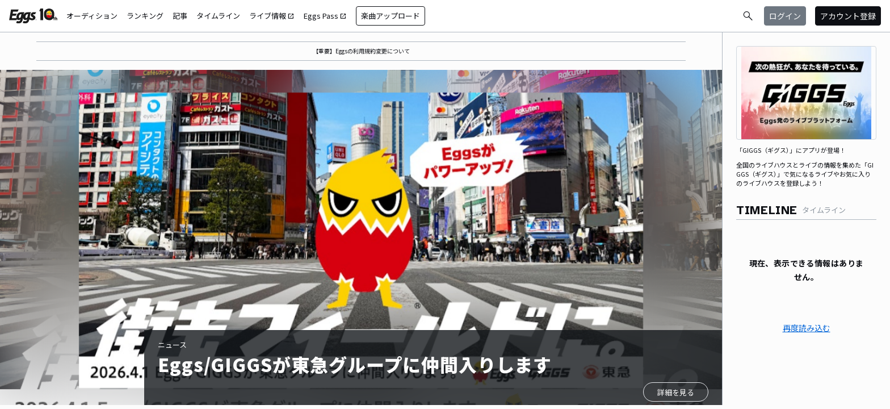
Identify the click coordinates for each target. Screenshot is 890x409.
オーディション (91, 15)
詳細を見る (675, 392)
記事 (180, 15)
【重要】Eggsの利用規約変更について (361, 51)
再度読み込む (806, 327)
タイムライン (218, 15)
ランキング (145, 15)
